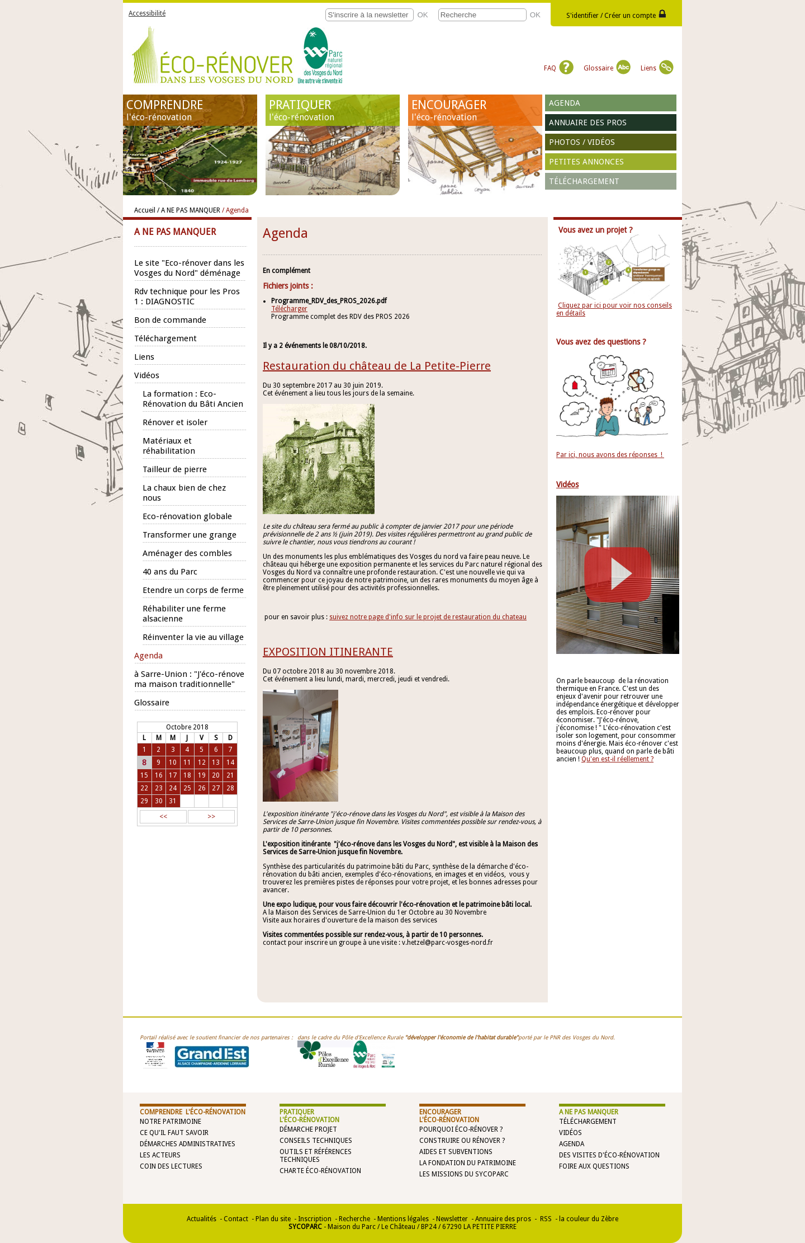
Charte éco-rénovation (320, 1171)
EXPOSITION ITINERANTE (328, 651)
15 (144, 775)
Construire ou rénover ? (462, 1141)
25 (187, 788)
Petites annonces (586, 161)
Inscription (315, 1219)
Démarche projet (308, 1129)
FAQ (559, 68)
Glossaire (607, 68)
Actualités (201, 1219)
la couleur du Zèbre (588, 1219)
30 (159, 801)
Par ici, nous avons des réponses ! (610, 455)
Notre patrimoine (170, 1122)
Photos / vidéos (582, 142)
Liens (657, 68)
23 (159, 788)
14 (230, 762)
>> (211, 817)
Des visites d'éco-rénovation (609, 1155)
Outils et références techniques (316, 1156)
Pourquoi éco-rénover (458, 1129)
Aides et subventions (456, 1152)
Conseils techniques (316, 1141)
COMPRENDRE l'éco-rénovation (192, 1112)
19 (202, 775)
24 (173, 788)
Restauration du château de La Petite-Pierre (377, 366)
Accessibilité (147, 13)
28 (230, 788)
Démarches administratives (187, 1144)
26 (202, 788)
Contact (236, 1219)
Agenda (564, 102)
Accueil (144, 210)
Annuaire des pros (588, 122)
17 (173, 775)
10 (173, 762)
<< (163, 817)
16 (159, 775)
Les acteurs (160, 1155)
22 (144, 788)
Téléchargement (584, 181)
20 (216, 775)
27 (216, 788)
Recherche (354, 1219)
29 (144, 801)
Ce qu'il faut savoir (174, 1133)
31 (173, 801)
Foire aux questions (594, 1166)
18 (187, 775)
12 (202, 762)
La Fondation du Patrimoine (467, 1163)
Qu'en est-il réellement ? (617, 759)
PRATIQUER (332, 110)
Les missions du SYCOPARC (464, 1174)
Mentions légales (403, 1219)
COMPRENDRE (190, 110)
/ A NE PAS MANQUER (188, 210)
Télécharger (289, 309)
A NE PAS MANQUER (588, 1112)
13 (216, 762)
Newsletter (452, 1219)
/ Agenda (235, 210)
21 (230, 775)
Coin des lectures (171, 1166)
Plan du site (273, 1219)
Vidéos (570, 1133)
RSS (545, 1219)
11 (187, 762)
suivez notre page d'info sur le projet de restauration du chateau (428, 617)
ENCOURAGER (475, 110)
